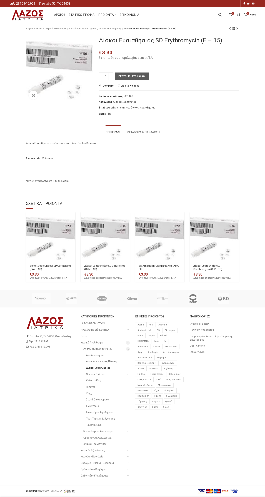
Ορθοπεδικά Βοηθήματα (94, 469)
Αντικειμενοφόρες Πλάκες (101, 361)
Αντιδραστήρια (95, 355)
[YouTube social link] (253, 3)
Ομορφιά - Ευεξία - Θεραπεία (97, 463)
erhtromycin (118, 107)
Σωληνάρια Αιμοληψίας (99, 412)
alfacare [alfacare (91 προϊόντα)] (162, 324)
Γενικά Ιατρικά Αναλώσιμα (98, 431)
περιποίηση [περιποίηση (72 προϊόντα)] (143, 396)
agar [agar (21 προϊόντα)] (151, 324)
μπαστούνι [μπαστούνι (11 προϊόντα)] (143, 390)
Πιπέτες (90, 386)
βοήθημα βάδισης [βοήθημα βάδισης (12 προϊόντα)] (147, 363)
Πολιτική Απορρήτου (202, 329)
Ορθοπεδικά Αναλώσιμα (97, 437)
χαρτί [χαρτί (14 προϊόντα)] (155, 407)
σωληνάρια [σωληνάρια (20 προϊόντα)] (171, 396)
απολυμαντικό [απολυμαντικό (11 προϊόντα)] (145, 357)
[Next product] (237, 28)
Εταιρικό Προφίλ (199, 323)
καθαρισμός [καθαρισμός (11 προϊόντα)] (175, 374)
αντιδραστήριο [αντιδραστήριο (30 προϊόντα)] (171, 352)
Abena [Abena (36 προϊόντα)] (141, 324)
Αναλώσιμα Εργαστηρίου (82, 28)
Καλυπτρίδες (93, 380)
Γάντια (84, 336)
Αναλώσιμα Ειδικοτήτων (95, 329)
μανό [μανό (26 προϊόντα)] (158, 379)
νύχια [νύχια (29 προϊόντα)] (156, 390)
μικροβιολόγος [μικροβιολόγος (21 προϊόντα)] (145, 385)
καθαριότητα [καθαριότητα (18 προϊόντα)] (144, 379)
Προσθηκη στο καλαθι (131, 76)
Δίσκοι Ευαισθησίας (110, 28)
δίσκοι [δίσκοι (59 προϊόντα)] (141, 368)
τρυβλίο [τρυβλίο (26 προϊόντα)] (156, 401)
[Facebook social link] (244, 3)
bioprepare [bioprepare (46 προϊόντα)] (170, 330)
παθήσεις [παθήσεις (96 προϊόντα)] (169, 390)
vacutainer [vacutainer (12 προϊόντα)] (143, 346)
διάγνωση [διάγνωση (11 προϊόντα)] (154, 368)
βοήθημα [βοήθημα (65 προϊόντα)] (161, 357)
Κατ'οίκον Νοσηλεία (92, 456)
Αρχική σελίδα (34, 28)
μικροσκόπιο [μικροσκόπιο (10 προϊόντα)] (164, 385)
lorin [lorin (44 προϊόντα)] (156, 341)
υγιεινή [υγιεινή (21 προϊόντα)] (168, 401)
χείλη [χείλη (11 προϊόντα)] (166, 407)
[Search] (220, 14)
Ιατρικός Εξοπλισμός (93, 450)
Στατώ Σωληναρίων (97, 399)
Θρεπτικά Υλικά (95, 374)
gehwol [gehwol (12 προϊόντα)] (163, 335)
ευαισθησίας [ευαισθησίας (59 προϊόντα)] (157, 374)
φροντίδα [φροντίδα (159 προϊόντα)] (142, 407)
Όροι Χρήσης (197, 345)
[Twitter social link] (248, 3)
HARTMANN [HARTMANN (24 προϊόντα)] (143, 341)
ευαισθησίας (147, 107)
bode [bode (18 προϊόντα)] (140, 335)
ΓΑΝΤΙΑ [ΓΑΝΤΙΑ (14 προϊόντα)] (156, 346)
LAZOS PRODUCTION (93, 323)
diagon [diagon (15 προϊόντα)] (151, 335)
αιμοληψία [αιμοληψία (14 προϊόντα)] (153, 352)
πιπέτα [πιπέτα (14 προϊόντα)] (157, 396)
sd (127, 107)
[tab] (113, 130)
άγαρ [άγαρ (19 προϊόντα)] (140, 352)
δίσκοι (135, 107)
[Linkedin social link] (109, 114)
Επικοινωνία (197, 352)
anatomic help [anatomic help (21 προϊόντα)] (145, 330)
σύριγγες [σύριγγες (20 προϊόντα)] (142, 401)
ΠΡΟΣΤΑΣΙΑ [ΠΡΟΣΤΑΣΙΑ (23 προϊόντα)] (171, 346)
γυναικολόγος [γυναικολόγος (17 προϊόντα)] (167, 363)
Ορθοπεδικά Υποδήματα (94, 475)
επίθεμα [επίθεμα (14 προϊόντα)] (142, 374)
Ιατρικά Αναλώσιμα (55, 28)
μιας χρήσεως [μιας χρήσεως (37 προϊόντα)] (173, 379)
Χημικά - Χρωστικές (95, 443)
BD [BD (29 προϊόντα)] (158, 330)
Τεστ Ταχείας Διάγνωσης (100, 418)
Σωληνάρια (92, 406)
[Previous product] (230, 28)
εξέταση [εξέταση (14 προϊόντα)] (168, 368)
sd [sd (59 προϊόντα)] (165, 341)
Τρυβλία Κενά (93, 424)
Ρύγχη (89, 393)
